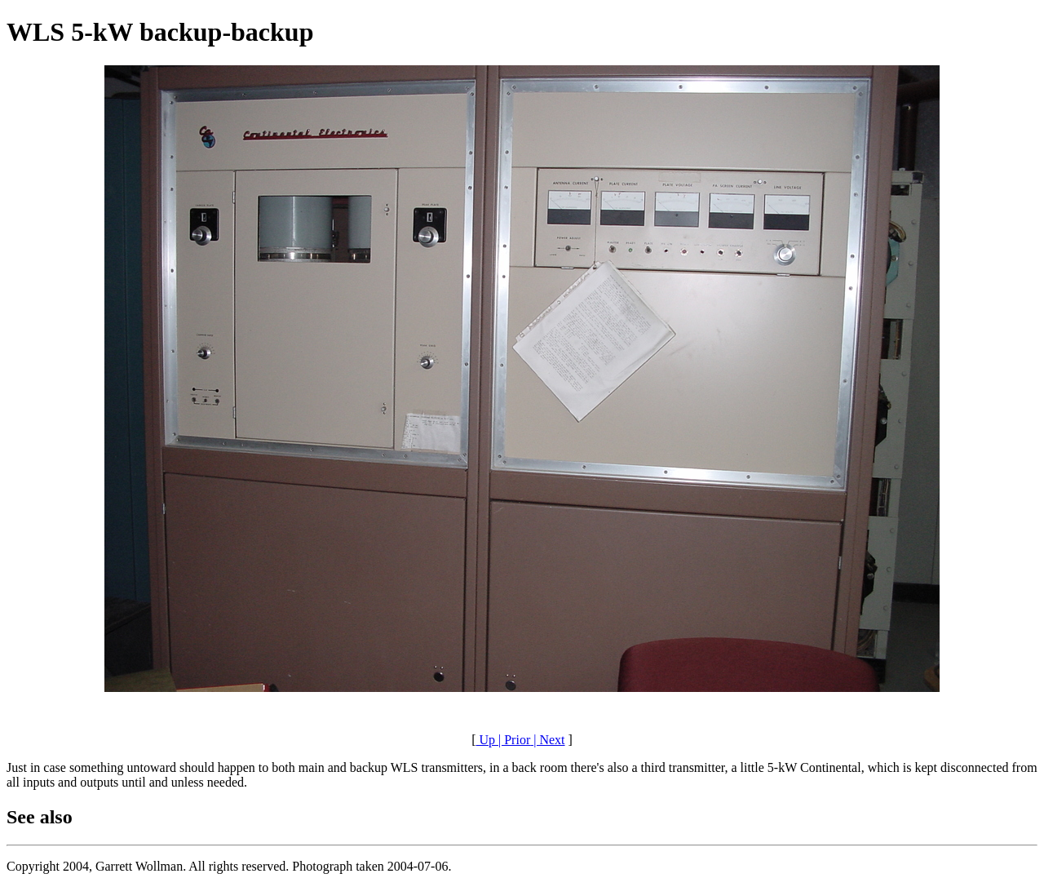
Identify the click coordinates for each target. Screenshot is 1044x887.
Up (485, 740)
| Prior (512, 740)
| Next (547, 740)
